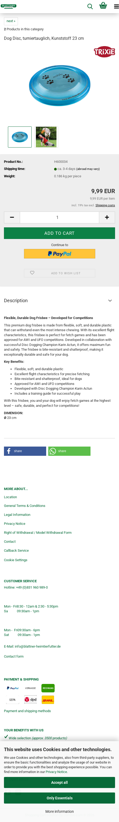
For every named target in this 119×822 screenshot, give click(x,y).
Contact (10, 542)
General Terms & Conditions (24, 506)
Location (10, 497)
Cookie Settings (15, 560)
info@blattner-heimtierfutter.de (38, 646)
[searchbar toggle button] (90, 6)
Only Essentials (60, 798)
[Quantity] (59, 217)
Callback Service (16, 550)
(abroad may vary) (88, 169)
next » (11, 21)
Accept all (59, 782)
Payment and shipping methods (27, 711)
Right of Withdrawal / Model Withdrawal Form (38, 533)
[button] (12, 217)
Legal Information (17, 515)
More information (59, 811)
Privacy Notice (56, 772)
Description (16, 300)
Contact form (13, 656)
